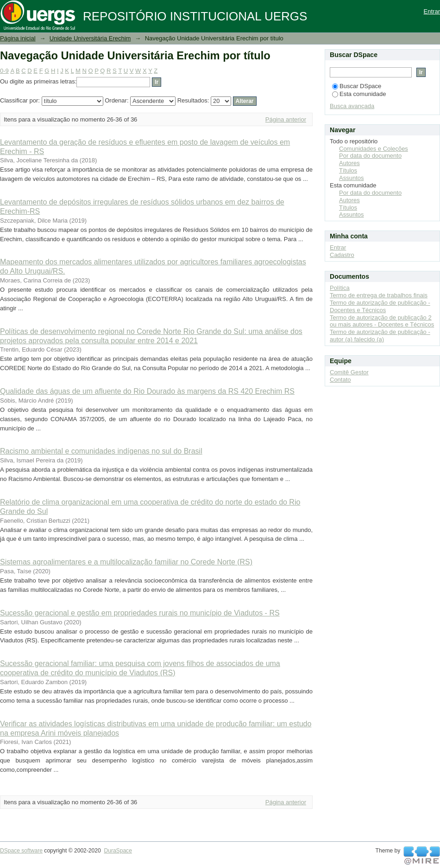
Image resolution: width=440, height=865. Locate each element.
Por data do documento (370, 155)
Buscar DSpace (356, 86)
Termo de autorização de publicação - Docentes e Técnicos (380, 306)
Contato (340, 379)
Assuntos (351, 177)
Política (340, 287)
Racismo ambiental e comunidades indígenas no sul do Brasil (101, 451)
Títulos (348, 170)
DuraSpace (118, 850)
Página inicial (18, 38)
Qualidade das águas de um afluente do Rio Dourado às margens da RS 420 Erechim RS (147, 391)
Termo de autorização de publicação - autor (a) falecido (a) (380, 335)
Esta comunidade (359, 93)
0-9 (4, 70)
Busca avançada (352, 106)
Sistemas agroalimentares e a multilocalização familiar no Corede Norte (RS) (126, 562)
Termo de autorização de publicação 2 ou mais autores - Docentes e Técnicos (382, 321)
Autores (349, 163)
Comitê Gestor (349, 372)
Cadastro (342, 254)
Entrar (432, 11)
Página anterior (285, 119)
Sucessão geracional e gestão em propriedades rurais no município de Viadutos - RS (140, 613)
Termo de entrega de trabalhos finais (378, 295)
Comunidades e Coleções (373, 148)
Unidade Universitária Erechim (90, 38)
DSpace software (21, 850)
